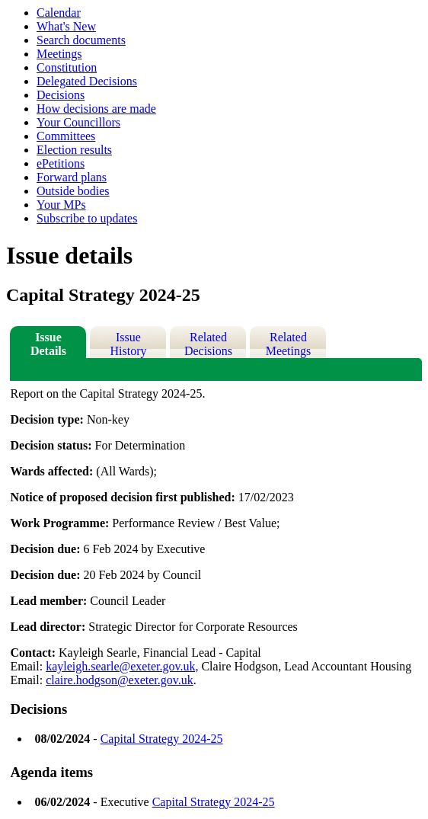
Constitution (67, 67)
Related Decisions (208, 344)
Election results (74, 149)
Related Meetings (288, 344)
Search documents (81, 40)
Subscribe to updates (87, 218)
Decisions (61, 94)
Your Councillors (78, 122)
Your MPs (61, 204)
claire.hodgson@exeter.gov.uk (119, 679)
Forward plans (72, 177)
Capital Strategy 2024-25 (162, 738)
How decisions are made (96, 108)
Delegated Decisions (87, 81)
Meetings (59, 53)
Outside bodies (73, 190)
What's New (66, 26)
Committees (66, 136)
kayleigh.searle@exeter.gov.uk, (122, 666)
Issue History (128, 344)
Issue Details (48, 344)
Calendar (59, 12)
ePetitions (61, 163)
